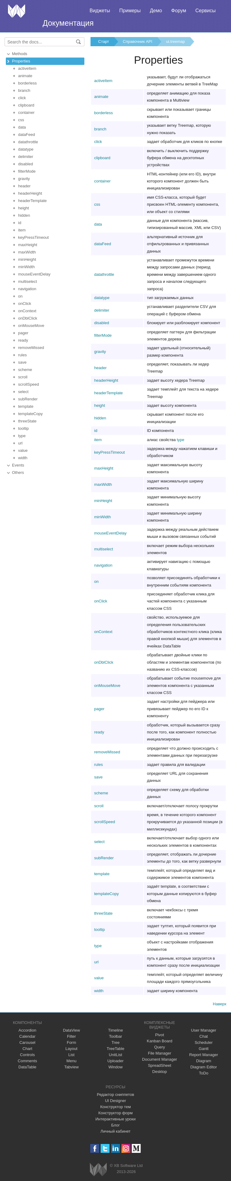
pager (23, 333)
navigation (27, 289)
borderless (27, 83)
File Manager (159, 1053)
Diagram (203, 1061)
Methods (19, 53)
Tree (115, 1042)
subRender (28, 399)
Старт (103, 41)
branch (24, 90)
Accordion (27, 1030)
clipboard (26, 105)
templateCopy (30, 413)
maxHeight (27, 244)
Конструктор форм (115, 1113)
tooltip (23, 428)
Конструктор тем (115, 1106)
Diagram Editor (203, 1067)
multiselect (27, 281)
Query (159, 1047)
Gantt (204, 1048)
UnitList (115, 1054)
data (22, 127)
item (22, 230)
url (20, 443)
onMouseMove (31, 325)
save (22, 362)
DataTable (27, 1067)
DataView (71, 1030)
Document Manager (159, 1059)
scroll (22, 377)
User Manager (203, 1030)
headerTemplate (32, 200)
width (22, 458)
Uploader (115, 1061)
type (22, 435)
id (19, 222)
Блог (115, 1125)
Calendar (27, 1036)
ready (23, 340)
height (23, 208)
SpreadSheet (159, 1065)
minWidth (26, 266)
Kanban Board (159, 1041)
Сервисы (205, 10)
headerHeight (30, 193)
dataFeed (26, 134)
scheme (25, 369)
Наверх (219, 1004)
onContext (27, 311)
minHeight (27, 259)
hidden (24, 215)
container (26, 112)
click (22, 98)
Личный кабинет (116, 1131)
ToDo (203, 1073)
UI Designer (115, 1100)
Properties (21, 61)
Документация (68, 23)
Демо (156, 10)
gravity (24, 178)
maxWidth (27, 252)
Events (18, 465)
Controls (27, 1054)
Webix (98, 1169)
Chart (27, 1048)
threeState (27, 421)
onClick (24, 303)
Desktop (159, 1071)
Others (18, 472)
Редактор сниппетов (115, 1094)
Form (71, 1042)
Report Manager (203, 1054)
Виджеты (100, 10)
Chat (203, 1036)
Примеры (130, 10)
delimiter (25, 156)
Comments (27, 1061)
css (21, 120)
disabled (25, 164)
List (71, 1054)
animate (25, 75)
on (20, 296)
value (23, 450)
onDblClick (27, 318)
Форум (178, 10)
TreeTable (115, 1048)
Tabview (71, 1067)
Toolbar (115, 1036)
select (23, 391)
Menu (72, 1061)
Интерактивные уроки (115, 1119)
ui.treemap (175, 41)
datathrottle (28, 142)
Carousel (27, 1042)
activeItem (27, 68)
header (24, 186)
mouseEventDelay (34, 274)
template (25, 406)
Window (115, 1067)
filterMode (27, 171)
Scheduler (203, 1042)
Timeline (115, 1030)
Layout (71, 1048)
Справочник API (137, 41)
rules (22, 355)
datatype (25, 149)
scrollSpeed (28, 384)
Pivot (159, 1035)
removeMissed (31, 347)
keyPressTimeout (33, 237)
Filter (71, 1036)
